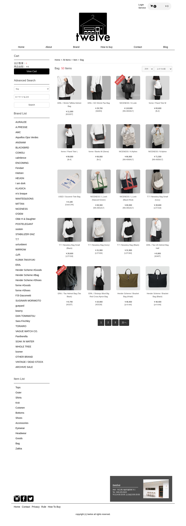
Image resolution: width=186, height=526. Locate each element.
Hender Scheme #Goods (29, 270)
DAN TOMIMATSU (25, 316)
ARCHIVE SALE (24, 367)
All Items (67, 60)
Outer (18, 392)
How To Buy (54, 506)
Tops (18, 387)
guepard (20, 305)
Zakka (19, 448)
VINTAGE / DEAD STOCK (29, 362)
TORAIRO (21, 326)
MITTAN (20, 203)
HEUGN (20, 178)
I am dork (20, 183)
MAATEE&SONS (25, 198)
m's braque (21, 193)
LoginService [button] (142, 6)
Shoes (19, 418)
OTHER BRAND (24, 356)
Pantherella (22, 336)
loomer (19, 351)
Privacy (36, 506)
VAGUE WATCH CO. (27, 331)
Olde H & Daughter (26, 219)
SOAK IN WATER (25, 341)
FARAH (20, 173)
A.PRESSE (21, 127)
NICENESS (22, 209)
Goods (19, 438)
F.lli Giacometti (23, 295)
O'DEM (19, 213)
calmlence (21, 157)
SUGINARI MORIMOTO (28, 300)
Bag (18, 443)
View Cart (32, 71)
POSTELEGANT (24, 224)
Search (31, 105)
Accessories (22, 423)
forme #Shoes (23, 290)
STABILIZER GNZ (25, 234)
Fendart (20, 168)
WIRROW (21, 249)
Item (75, 60)
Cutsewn (20, 407)
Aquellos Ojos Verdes (27, 137)
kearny (19, 310)
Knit (18, 402)
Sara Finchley (23, 321)
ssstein (19, 229)
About (49, 47)
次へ (124, 322)
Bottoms (20, 412)
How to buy (107, 47)
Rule (43, 506)
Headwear (21, 433)
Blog (165, 47)
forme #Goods (23, 285)
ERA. (18, 265)
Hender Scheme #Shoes (29, 280)
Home (21, 47)
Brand (76, 47)
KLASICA (21, 188)
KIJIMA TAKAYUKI (25, 259)
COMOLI (20, 152)
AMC (18, 132)
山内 (18, 254)
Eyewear (20, 428)
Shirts (19, 397)
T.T (17, 239)
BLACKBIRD (22, 147)
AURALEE (21, 122)
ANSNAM (21, 142)
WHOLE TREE (23, 346)
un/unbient (21, 244)
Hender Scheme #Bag (27, 275)
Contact (138, 47)
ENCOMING (22, 163)
